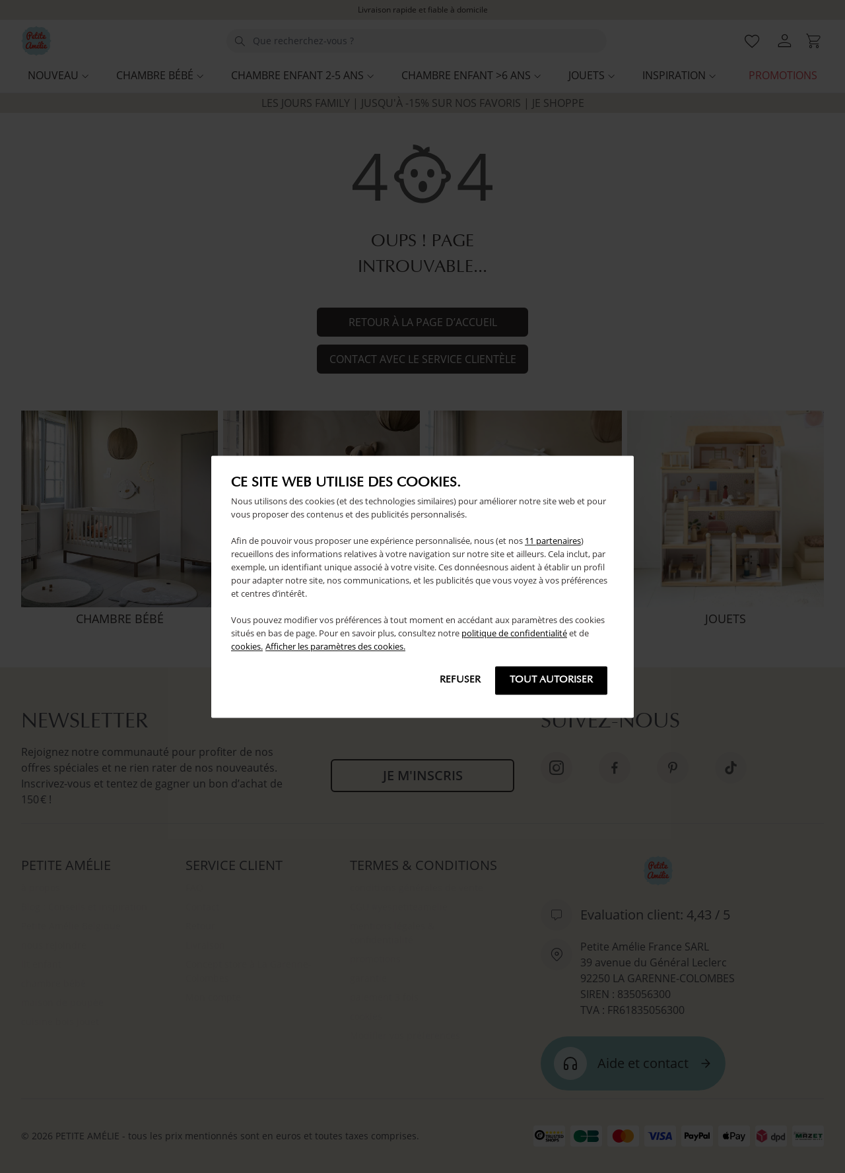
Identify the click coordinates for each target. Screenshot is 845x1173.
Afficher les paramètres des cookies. (335, 646)
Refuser (460, 680)
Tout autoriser (551, 680)
